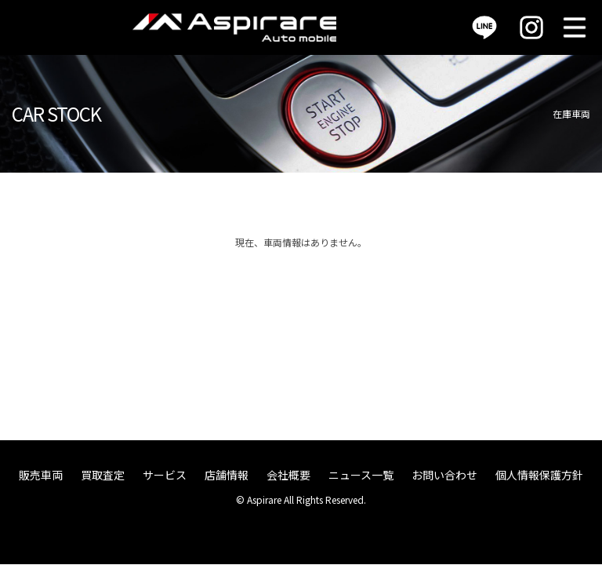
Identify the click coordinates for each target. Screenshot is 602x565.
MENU (574, 27)
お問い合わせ (444, 475)
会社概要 (288, 475)
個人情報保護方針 (539, 475)
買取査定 (103, 475)
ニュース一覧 (360, 475)
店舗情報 (226, 475)
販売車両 (41, 475)
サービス (165, 475)
